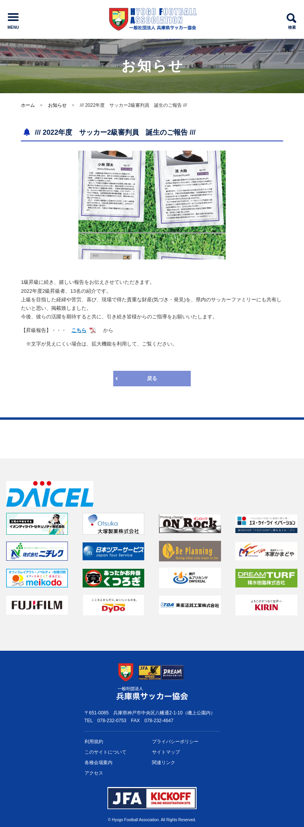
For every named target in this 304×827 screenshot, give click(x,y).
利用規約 (94, 741)
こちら (78, 330)
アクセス (94, 773)
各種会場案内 (98, 762)
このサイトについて (105, 752)
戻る (152, 378)
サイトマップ (166, 752)
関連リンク (163, 762)
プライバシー (175, 741)
